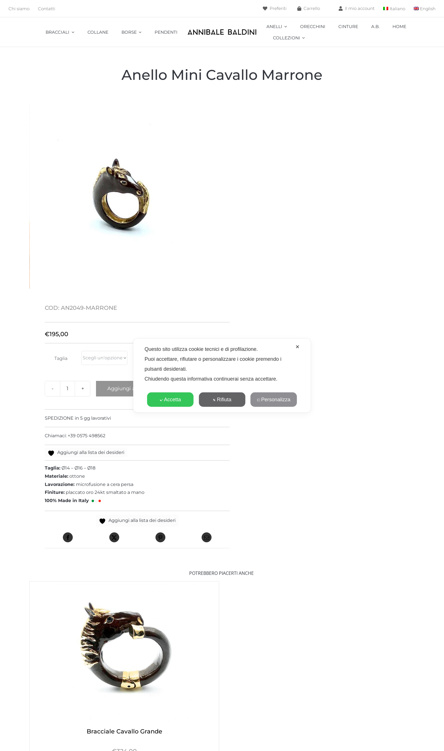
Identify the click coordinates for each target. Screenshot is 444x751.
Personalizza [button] (273, 399)
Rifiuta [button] (222, 399)
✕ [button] (297, 347)
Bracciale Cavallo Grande (124, 731)
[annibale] (222, 30)
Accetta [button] (170, 399)
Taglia (60, 358)
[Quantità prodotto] (67, 388)
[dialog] (222, 376)
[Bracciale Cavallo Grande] (124, 585)
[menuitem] (394, 8)
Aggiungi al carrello (132, 388)
